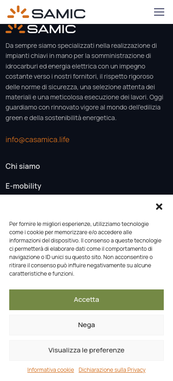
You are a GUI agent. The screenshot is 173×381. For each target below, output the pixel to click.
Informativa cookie (50, 370)
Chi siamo (23, 166)
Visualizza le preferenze (86, 350)
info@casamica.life (38, 139)
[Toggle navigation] (159, 12)
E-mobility (23, 186)
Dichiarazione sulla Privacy (111, 370)
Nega (86, 324)
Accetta (86, 299)
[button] (159, 206)
